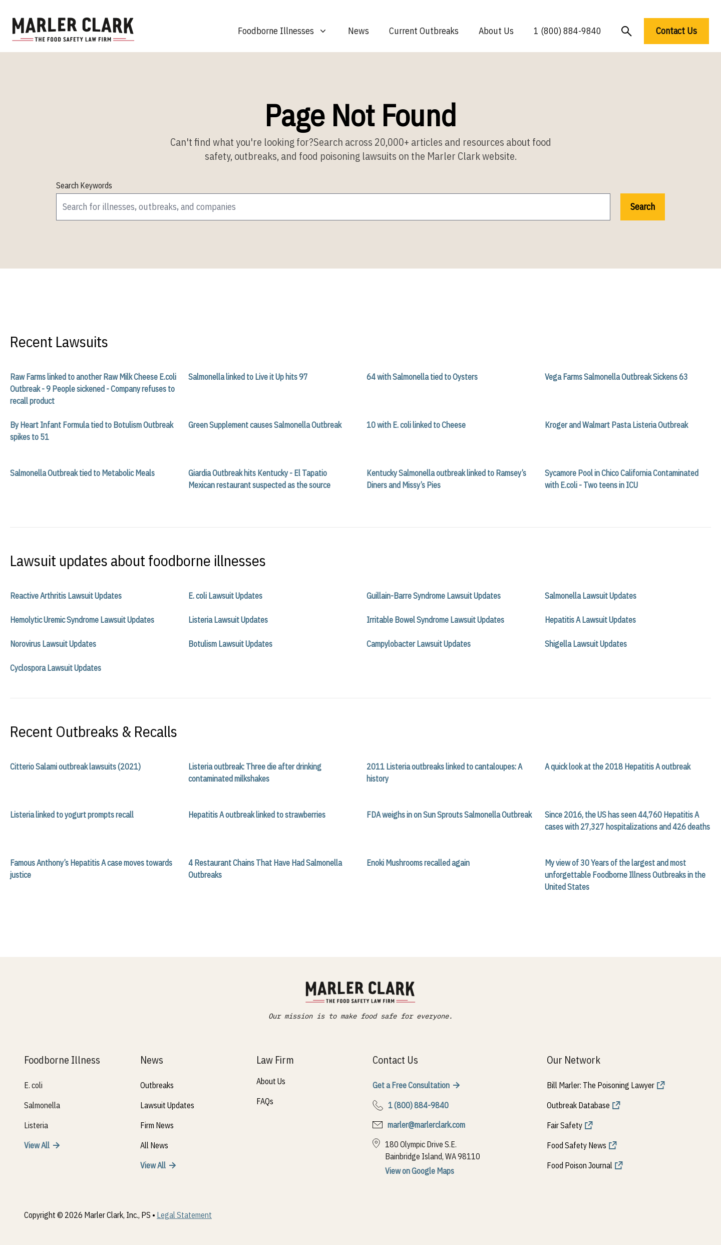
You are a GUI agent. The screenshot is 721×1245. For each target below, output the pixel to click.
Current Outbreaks (424, 31)
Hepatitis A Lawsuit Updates (590, 620)
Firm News (157, 1125)
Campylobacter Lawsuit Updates (419, 644)
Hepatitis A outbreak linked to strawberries (256, 815)
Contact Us (676, 31)
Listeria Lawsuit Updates (228, 620)
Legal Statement (184, 1215)
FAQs (264, 1101)
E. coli (33, 1085)
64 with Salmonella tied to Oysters (422, 377)
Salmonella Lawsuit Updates (590, 596)
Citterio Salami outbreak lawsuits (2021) (75, 767)
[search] (333, 206)
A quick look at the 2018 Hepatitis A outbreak (617, 767)
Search (642, 206)
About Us (496, 31)
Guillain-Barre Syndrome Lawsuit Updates (434, 596)
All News (154, 1145)
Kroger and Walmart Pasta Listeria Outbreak (616, 425)
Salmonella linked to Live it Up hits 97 (248, 377)
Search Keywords (84, 185)
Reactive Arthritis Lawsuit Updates (66, 596)
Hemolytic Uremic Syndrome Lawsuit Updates (82, 620)
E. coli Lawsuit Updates (225, 596)
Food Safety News (576, 1145)
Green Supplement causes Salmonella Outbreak (264, 425)
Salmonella (42, 1105)
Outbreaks (157, 1085)
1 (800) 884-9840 (567, 31)
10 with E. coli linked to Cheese (416, 425)
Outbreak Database (578, 1105)
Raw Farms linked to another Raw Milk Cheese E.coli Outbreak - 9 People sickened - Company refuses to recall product (93, 389)
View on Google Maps (419, 1171)
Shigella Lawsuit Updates (586, 644)
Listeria (36, 1125)
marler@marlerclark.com (426, 1125)
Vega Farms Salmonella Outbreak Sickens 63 (616, 377)
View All (37, 1145)
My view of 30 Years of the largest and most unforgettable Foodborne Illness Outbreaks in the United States (625, 875)
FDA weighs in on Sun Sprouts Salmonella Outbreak (449, 815)
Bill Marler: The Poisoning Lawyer (600, 1085)
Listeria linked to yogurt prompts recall (72, 815)
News (358, 31)
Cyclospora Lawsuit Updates (55, 668)
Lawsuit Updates (167, 1105)
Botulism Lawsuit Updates (230, 644)
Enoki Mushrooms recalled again (418, 863)
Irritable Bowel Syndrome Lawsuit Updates (435, 620)
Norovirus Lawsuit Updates (53, 644)
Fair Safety (564, 1125)
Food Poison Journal (579, 1165)
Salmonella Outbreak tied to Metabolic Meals (82, 473)
